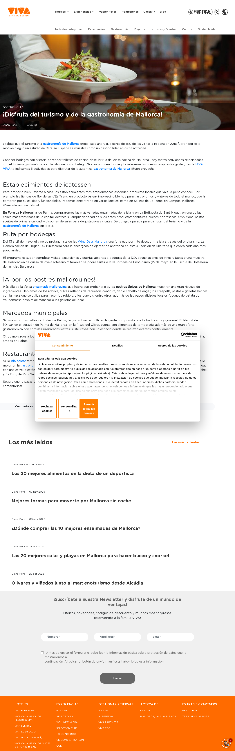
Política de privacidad (69, 742)
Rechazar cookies (64, 408)
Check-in (152, 11)
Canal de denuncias (37, 742)
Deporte (140, 29)
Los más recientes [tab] (182, 153)
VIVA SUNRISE (23, 695)
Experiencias (96, 29)
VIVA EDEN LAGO (25, 700)
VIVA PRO (103, 701)
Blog (165, 11)
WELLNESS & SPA (66, 691)
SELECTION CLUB (66, 697)
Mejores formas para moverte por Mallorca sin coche (196, 228)
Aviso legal (127, 742)
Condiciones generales (155, 742)
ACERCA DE (147, 673)
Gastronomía (120, 29)
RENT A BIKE (187, 684)
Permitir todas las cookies (170, 408)
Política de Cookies (102, 742)
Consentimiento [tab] (62, 351)
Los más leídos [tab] (191, 144)
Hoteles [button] (63, 11)
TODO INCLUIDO (65, 703)
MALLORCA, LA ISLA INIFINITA (150, 687)
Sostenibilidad (207, 29)
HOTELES (21, 673)
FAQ (17, 742)
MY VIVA (102, 684)
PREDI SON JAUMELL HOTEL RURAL (27, 727)
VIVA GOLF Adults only (28, 706)
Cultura (187, 29)
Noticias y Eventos (163, 29)
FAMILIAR (61, 679)
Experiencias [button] (85, 11)
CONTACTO (145, 679)
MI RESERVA (104, 689)
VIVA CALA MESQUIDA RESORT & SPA (28, 687)
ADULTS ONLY (64, 685)
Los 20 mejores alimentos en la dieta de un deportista (195, 188)
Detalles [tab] (117, 351)
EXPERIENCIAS (67, 673)
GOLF (59, 714)
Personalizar (117, 408)
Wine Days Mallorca (132, 289)
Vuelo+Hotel (110, 11)
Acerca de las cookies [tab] (172, 351)
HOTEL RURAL (64, 720)
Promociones (132, 11)
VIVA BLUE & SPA (25, 679)
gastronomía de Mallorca (79, 466)
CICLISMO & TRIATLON (69, 709)
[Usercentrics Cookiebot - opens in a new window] (180, 340)
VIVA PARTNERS (107, 695)
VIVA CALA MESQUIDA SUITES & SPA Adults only (28, 716)
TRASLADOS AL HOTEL (193, 689)
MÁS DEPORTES (65, 726)
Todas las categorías (68, 29)
